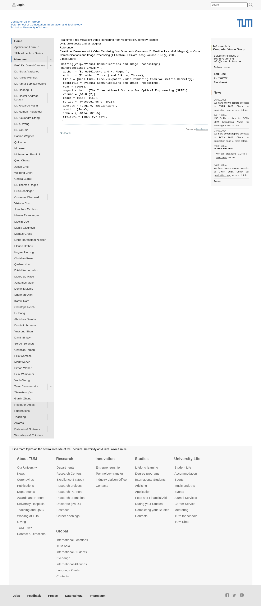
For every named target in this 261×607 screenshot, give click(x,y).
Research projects (69, 485)
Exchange (63, 558)
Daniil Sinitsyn (23, 337)
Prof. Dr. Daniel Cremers (29, 65)
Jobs (16, 595)
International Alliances (71, 564)
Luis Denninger (23, 191)
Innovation (105, 458)
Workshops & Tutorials (28, 435)
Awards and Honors (30, 497)
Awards (19, 423)
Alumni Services (185, 497)
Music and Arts (184, 485)
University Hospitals (30, 503)
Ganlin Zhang (23, 398)
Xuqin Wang (22, 380)
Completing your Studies (152, 509)
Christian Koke (23, 258)
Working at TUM (28, 515)
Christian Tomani (25, 349)
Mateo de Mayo (24, 276)
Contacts (102, 485)
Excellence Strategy (70, 479)
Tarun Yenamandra (26, 386)
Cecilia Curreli (23, 178)
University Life (187, 458)
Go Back (65, 133)
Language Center (68, 570)
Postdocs (62, 509)
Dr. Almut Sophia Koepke (30, 83)
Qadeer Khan (22, 264)
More (217, 180)
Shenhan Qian (23, 294)
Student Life (182, 467)
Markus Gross (23, 233)
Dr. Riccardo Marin (26, 105)
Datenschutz (72, 595)
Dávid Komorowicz (26, 270)
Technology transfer (109, 473)
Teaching (20, 416)
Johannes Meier (24, 282)
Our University (27, 467)
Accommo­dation (185, 473)
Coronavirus (25, 479)
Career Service (184, 503)
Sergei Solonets (24, 343)
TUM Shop (181, 521)
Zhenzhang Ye (23, 392)
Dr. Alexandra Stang (27, 117)
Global (62, 531)
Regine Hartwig (24, 251)
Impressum (95, 595)
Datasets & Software (27, 429)
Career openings (68, 515)
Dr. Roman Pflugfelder (28, 111)
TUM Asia (63, 546)
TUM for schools (185, 515)
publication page (222, 110)
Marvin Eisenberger (26, 215)
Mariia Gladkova (24, 227)
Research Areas (24, 404)
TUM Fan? (24, 528)
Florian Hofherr (23, 245)
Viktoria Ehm (22, 203)
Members (20, 59)
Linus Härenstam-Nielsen (30, 239)
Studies (141, 458)
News (21, 473)
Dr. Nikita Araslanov (26, 71)
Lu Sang (19, 313)
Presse (52, 595)
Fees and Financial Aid (151, 497)
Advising (141, 485)
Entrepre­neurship (108, 467)
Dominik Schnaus (25, 325)
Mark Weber (22, 361)
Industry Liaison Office (111, 479)
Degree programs (147, 473)
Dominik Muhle (23, 288)
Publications (22, 410)
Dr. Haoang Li (23, 89)
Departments (26, 491)
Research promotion (70, 497)
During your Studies (148, 503)
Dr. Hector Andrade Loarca (26, 97)
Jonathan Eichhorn (26, 209)
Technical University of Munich (30, 27)
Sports (178, 479)
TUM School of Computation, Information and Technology (46, 24)
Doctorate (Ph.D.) (68, 503)
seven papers (231, 133)
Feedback (33, 595)
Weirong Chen (23, 172)
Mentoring (181, 509)
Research (64, 458)
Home (18, 40)
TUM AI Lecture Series (28, 53)
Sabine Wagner (24, 136)
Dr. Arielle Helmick (25, 77)
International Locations (72, 540)
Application (142, 491)
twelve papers (231, 102)
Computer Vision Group (25, 21)
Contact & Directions (31, 534)
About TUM (27, 458)
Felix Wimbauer (24, 374)
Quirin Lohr (21, 142)
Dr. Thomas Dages (26, 184)
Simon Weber (23, 368)
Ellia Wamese (23, 355)
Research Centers (69, 473)
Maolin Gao (21, 221)
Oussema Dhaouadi (27, 197)
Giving (21, 521)
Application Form (25, 47)
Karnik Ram (21, 300)
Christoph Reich (24, 306)
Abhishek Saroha (25, 319)
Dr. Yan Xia (21, 130)
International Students (150, 479)
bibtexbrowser (202, 129)
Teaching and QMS (30, 509)
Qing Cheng (22, 160)
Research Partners (69, 491)
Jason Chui (21, 166)
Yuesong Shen (23, 331)
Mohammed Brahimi (27, 154)
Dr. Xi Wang (21, 123)
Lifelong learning (146, 467)
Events (179, 491)
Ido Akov (19, 148)
